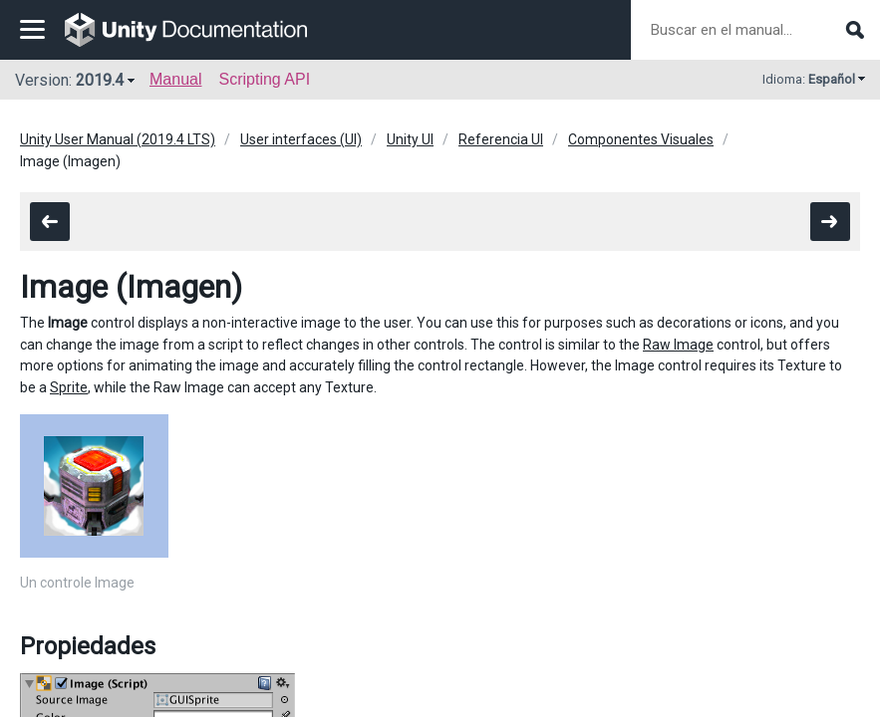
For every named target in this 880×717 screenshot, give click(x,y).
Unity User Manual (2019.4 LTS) (117, 139)
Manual (175, 79)
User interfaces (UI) (301, 139)
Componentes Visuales (641, 139)
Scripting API (264, 79)
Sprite (69, 387)
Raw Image (678, 345)
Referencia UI (500, 139)
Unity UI (410, 139)
